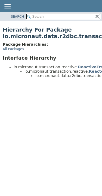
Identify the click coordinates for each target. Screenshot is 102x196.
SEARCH (17, 17)
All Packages (13, 49)
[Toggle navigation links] (7, 6)
